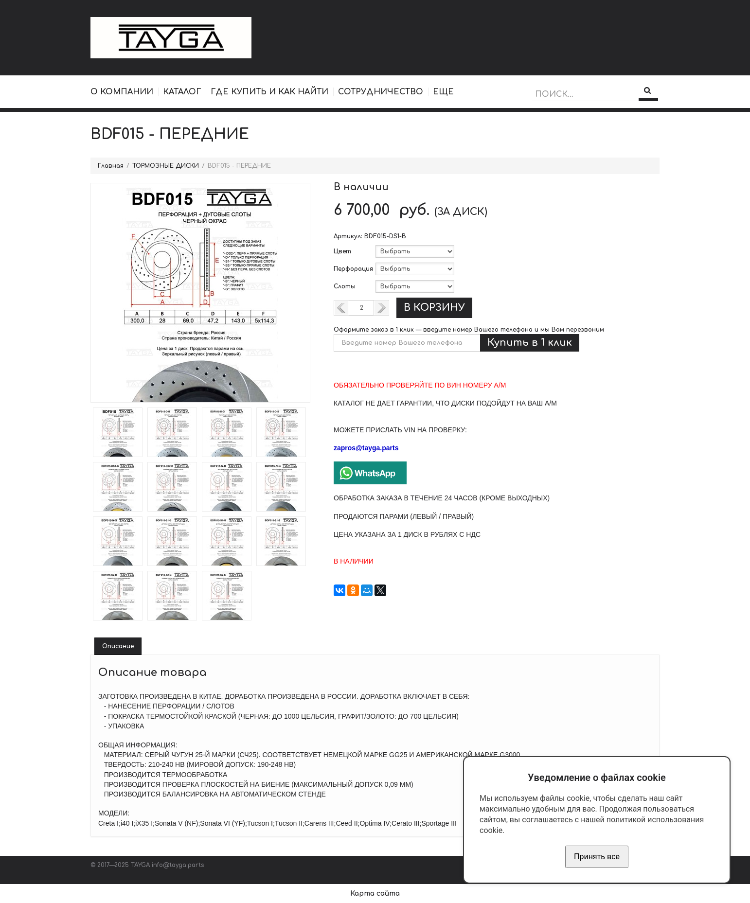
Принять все (597, 856)
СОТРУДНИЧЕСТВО (380, 92)
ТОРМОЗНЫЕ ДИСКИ (165, 165)
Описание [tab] (118, 646)
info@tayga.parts (178, 865)
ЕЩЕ (443, 92)
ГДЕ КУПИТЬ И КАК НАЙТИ (269, 92)
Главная (111, 165)
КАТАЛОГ (182, 92)
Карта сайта (375, 893)
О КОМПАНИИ (121, 92)
